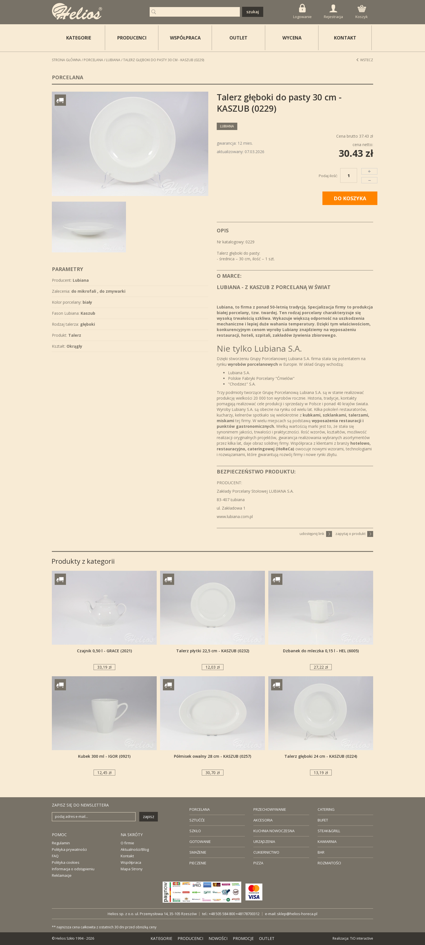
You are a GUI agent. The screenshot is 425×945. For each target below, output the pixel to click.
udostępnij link (316, 533)
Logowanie (302, 11)
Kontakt (127, 855)
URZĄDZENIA (264, 841)
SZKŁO (195, 830)
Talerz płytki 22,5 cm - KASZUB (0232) (212, 650)
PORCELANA (199, 809)
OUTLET (238, 38)
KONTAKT (345, 38)
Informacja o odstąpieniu (73, 868)
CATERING (326, 809)
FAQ (55, 855)
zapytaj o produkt (354, 533)
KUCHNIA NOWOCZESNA (274, 830)
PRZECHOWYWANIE (269, 809)
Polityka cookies (65, 862)
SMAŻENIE (197, 852)
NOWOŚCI (218, 938)
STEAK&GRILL (329, 830)
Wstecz (364, 60)
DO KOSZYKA (350, 198)
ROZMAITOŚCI (329, 862)
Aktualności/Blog (135, 849)
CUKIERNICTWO (266, 852)
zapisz (148, 816)
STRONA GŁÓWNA (66, 60)
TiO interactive (361, 938)
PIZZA (258, 862)
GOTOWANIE (200, 841)
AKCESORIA (263, 820)
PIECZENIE (197, 862)
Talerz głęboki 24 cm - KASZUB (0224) (320, 756)
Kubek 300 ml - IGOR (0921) (104, 756)
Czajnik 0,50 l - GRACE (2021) (104, 650)
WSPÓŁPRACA (185, 38)
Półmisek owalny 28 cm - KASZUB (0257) (212, 756)
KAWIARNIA (327, 841)
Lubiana (113, 60)
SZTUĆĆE (197, 820)
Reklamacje (62, 875)
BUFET (323, 820)
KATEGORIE (161, 938)
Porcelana (93, 60)
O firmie (127, 842)
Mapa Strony (132, 868)
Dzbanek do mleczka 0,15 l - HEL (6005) (321, 650)
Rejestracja (333, 12)
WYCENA (292, 38)
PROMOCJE (243, 938)
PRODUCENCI (132, 38)
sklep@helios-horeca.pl (297, 913)
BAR (321, 852)
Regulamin (61, 842)
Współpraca (131, 862)
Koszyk (361, 12)
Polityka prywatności (69, 849)
